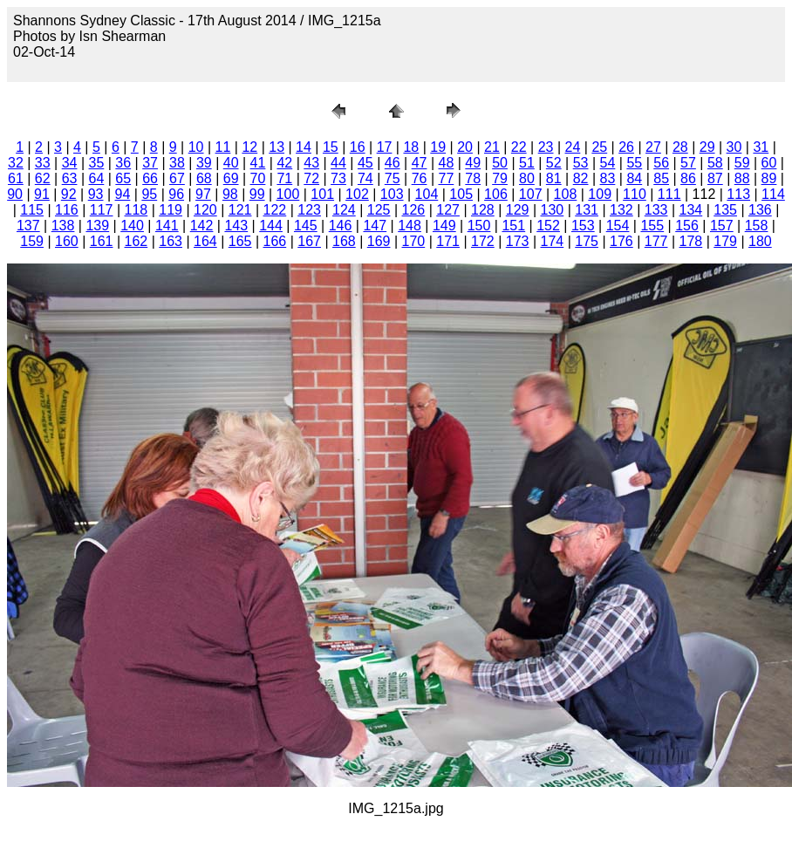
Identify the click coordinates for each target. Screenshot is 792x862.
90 (15, 194)
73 (338, 178)
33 (43, 162)
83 (608, 178)
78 (473, 178)
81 (554, 178)
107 (531, 194)
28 (680, 147)
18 (411, 147)
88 (742, 178)
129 (517, 209)
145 (305, 225)
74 (365, 178)
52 (554, 162)
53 (581, 162)
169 (379, 241)
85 (661, 178)
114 (773, 194)
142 (202, 225)
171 (448, 241)
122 (275, 209)
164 (205, 241)
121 (240, 209)
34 (70, 162)
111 (669, 194)
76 (419, 178)
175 (586, 241)
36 (123, 162)
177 (656, 241)
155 (652, 225)
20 (465, 147)
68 (204, 178)
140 (132, 225)
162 (136, 241)
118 (136, 209)
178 (691, 241)
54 (608, 162)
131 (586, 209)
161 (101, 241)
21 (492, 147)
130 (552, 209)
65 (123, 178)
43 (311, 162)
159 (32, 241)
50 (500, 162)
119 (170, 209)
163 (170, 241)
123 (309, 209)
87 (715, 178)
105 (461, 194)
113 (738, 194)
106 (496, 194)
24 (573, 147)
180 (760, 241)
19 (438, 147)
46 (392, 162)
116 (67, 209)
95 (149, 194)
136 (760, 209)
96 (176, 194)
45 (365, 162)
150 (479, 225)
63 (70, 178)
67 (177, 178)
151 (513, 225)
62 (43, 178)
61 (16, 178)
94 (123, 194)
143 (236, 225)
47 (419, 162)
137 (28, 225)
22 (519, 147)
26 (626, 147)
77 (446, 178)
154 (618, 225)
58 (715, 162)
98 (230, 194)
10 (196, 147)
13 (276, 147)
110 (634, 194)
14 (303, 147)
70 (258, 178)
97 (203, 194)
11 (223, 147)
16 (357, 147)
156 (687, 225)
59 (742, 162)
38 (177, 162)
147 (374, 225)
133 (656, 209)
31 (760, 147)
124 (344, 209)
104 (427, 194)
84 (634, 178)
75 (392, 178)
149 (444, 225)
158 (756, 225)
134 (691, 209)
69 (231, 178)
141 (167, 225)
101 (322, 194)
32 (16, 162)
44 (338, 162)
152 (548, 225)
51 (527, 162)
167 (309, 241)
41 (258, 162)
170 (414, 241)
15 (330, 147)
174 (552, 241)
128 (483, 209)
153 (583, 225)
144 (271, 225)
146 (340, 225)
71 (284, 178)
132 (621, 209)
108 (565, 194)
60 (769, 162)
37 (150, 162)
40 (231, 162)
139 (97, 225)
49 (473, 162)
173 (517, 241)
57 (688, 162)
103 (392, 194)
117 (101, 209)
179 (725, 241)
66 (150, 178)
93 (96, 194)
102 (357, 194)
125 (379, 209)
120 (205, 209)
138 (63, 225)
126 (414, 209)
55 (634, 162)
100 (288, 194)
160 (67, 241)
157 (722, 225)
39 (204, 162)
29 (707, 147)
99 (257, 194)
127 (448, 209)
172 (483, 241)
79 (500, 178)
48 (446, 162)
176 (621, 241)
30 (734, 147)
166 (275, 241)
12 (249, 147)
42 (284, 162)
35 (97, 162)
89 (769, 178)
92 (69, 194)
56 (661, 162)
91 (42, 194)
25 (599, 147)
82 (581, 178)
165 (240, 241)
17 (385, 147)
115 (32, 209)
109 (599, 194)
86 (688, 178)
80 (527, 178)
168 (344, 241)
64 (97, 178)
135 (725, 209)
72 (311, 178)
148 (409, 225)
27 (653, 147)
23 (546, 147)
